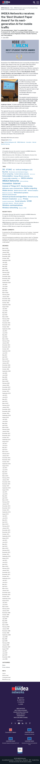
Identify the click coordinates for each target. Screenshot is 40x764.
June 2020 (4, 375)
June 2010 (4, 604)
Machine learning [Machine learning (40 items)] (26, 186)
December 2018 (6, 409)
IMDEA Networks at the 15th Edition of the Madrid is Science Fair (19, 155)
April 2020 (4, 379)
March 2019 (5, 403)
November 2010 (6, 594)
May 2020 (4, 377)
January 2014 (5, 528)
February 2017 (5, 453)
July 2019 (4, 395)
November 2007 (6, 647)
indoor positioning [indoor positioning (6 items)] (24, 181)
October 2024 (5, 280)
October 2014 (5, 510)
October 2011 (5, 576)
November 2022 (6, 324)
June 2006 (4, 659)
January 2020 (5, 385)
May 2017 (4, 447)
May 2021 (4, 355)
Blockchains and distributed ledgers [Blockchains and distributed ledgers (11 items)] (18, 172)
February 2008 (5, 643)
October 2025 (5, 258)
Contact (21, 698)
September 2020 (6, 371)
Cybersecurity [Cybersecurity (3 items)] (32, 174)
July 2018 (4, 419)
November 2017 (6, 435)
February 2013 (5, 550)
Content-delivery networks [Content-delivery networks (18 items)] (21, 174)
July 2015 (4, 492)
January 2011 (5, 590)
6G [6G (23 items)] (14, 169)
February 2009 (5, 626)
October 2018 (5, 413)
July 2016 (4, 467)
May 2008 (4, 638)
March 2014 (5, 524)
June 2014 (4, 518)
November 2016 (6, 459)
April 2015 (4, 498)
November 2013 (6, 532)
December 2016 (6, 457)
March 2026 (5, 248)
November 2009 (6, 612)
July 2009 (4, 618)
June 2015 (4, 494)
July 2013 (4, 540)
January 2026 (5, 252)
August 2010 (5, 600)
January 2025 (5, 274)
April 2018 (4, 425)
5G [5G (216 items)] (3, 169)
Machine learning (5, 144)
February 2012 (5, 568)
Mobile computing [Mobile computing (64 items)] (30, 188)
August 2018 (5, 417)
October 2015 (5, 485)
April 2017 (4, 449)
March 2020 (5, 381)
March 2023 (5, 316)
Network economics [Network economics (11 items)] (7, 192)
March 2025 (5, 270)
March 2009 (5, 624)
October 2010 (5, 596)
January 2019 (5, 407)
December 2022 (6, 322)
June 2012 (4, 562)
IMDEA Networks (21, 142)
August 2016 (5, 465)
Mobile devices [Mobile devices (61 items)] (7, 190)
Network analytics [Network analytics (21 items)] (33, 190)
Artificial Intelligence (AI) (10, 142)
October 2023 (5, 302)
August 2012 (5, 558)
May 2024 (4, 288)
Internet (34, 142)
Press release (6, 667)
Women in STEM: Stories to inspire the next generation (16, 163)
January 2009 (5, 628)
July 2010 (4, 602)
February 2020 (5, 383)
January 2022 (5, 343)
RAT (30, 760)
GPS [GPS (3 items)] (19, 178)
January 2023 (5, 320)
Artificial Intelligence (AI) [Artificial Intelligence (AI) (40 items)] (24, 169)
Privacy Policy (18, 760)
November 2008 (6, 630)
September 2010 (6, 598)
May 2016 (4, 471)
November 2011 (6, 574)
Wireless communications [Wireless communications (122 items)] (12, 205)
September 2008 (6, 634)
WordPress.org (6, 679)
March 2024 (5, 292)
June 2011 (4, 582)
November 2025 (6, 256)
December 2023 (6, 298)
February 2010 (5, 608)
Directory (21, 700)
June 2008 (4, 636)
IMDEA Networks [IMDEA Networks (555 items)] (10, 181)
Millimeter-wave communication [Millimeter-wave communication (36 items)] (12, 188)
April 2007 (4, 655)
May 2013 (4, 544)
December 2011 (6, 572)
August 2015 (5, 490)
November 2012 (6, 552)
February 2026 (5, 250)
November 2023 (6, 300)
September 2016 (6, 463)
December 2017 (6, 433)
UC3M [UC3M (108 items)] (29, 201)
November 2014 (6, 508)
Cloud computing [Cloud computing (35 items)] (7, 174)
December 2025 (6, 254)
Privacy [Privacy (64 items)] (25, 199)
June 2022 (4, 332)
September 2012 (6, 556)
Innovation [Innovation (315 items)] (7, 183)
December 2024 (6, 276)
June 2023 (4, 310)
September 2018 (6, 415)
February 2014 (5, 526)
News (11, 7)
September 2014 (6, 512)
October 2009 (5, 614)
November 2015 (6, 483)
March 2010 (5, 606)
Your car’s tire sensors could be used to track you (15, 157)
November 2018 (6, 411)
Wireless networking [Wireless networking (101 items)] (10, 208)
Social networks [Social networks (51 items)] (20, 201)
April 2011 (4, 586)
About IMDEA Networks (20, 710)
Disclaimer (25, 760)
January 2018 (5, 431)
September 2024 (6, 282)
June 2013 (4, 542)
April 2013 (4, 546)
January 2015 (5, 504)
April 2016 (4, 473)
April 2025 (4, 268)
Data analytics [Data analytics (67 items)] (7, 176)
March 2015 (5, 500)
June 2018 (4, 421)
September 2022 (6, 328)
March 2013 (5, 548)
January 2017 (5, 455)
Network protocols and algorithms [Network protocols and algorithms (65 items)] (14, 197)
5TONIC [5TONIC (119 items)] (9, 170)
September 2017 (6, 439)
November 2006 (6, 657)
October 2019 (5, 391)
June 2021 (4, 353)
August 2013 (5, 538)
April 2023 (4, 314)
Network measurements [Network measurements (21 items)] (9, 194)
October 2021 (5, 349)
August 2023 (5, 306)
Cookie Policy (35, 760)
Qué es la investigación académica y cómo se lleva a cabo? (17, 237)
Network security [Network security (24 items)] (33, 197)
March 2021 (5, 359)
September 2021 (6, 351)
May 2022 (4, 335)
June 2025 (4, 264)
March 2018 (5, 427)
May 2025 (4, 266)
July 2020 (4, 373)
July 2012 (4, 560)
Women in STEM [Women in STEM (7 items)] (22, 207)
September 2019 (6, 393)
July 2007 (4, 651)
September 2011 (6, 578)
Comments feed (6, 677)
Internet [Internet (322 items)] (17, 183)
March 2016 (5, 475)
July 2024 (4, 284)
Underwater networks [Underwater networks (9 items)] (7, 203)
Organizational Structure (20, 712)
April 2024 (4, 290)
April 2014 (4, 522)
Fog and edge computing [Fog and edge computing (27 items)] (9, 178)
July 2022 (4, 330)
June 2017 (4, 445)
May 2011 (4, 584)
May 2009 (4, 620)
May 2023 (4, 312)
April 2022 (4, 337)
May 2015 (4, 496)
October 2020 (5, 369)
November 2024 (6, 278)
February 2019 (5, 405)
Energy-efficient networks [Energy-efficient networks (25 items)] (21, 176)
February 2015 (5, 502)
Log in (3, 673)
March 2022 (5, 339)
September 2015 (6, 488)
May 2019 (4, 399)
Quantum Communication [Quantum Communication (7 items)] (8, 201)
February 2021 (5, 361)
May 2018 (4, 423)
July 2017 (4, 443)
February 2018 (5, 429)
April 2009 (4, 622)
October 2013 (5, 534)
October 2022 (5, 326)
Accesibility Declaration (8, 760)
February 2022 (5, 341)
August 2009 (5, 616)
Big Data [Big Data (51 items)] (5, 172)
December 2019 (6, 387)
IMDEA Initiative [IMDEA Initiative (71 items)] (27, 178)
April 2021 (4, 357)
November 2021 (6, 347)
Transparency (21, 715)
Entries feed (5, 675)
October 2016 (5, 461)
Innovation (28, 142)
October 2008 (5, 632)
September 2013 (6, 536)
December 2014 (6, 506)
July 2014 (4, 516)
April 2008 (4, 641)
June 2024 (4, 286)
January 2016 (5, 479)
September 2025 (6, 260)
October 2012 (5, 554)
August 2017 (5, 441)
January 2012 (5, 570)
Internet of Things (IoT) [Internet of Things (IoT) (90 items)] (11, 186)
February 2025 (5, 272)
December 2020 (6, 365)
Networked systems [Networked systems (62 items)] (21, 192)
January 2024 (5, 296)
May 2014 (4, 520)
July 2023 (4, 308)
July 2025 (4, 262)
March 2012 (5, 566)
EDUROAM (21, 702)
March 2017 (5, 451)
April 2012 (4, 564)
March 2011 (5, 588)
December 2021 (6, 345)
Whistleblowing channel (21, 717)
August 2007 (5, 649)
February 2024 (5, 294)
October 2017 (5, 437)
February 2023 (5, 318)
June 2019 (4, 397)
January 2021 (5, 363)
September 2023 (6, 304)
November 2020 (6, 367)
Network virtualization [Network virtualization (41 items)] (9, 199)
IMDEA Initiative (21, 708)
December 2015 (6, 481)
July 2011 (4, 580)
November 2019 (6, 389)
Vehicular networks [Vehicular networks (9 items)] (18, 203)
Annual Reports (20, 714)
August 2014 (5, 514)
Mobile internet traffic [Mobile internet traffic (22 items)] (20, 190)
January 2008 (5, 645)
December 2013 (6, 530)
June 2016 (4, 469)
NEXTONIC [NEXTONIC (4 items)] (20, 199)
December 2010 (6, 592)
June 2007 (4, 653)
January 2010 (5, 610)
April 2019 (4, 401)
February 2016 (5, 477)
